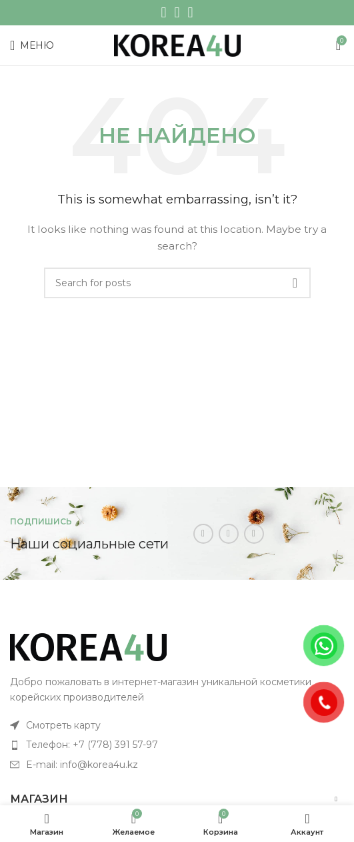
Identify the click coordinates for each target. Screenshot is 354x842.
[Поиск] (177, 283)
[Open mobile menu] (32, 45)
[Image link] (88, 647)
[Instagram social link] (163, 12)
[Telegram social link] (190, 12)
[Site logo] (177, 45)
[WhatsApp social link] (176, 12)
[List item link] (177, 725)
